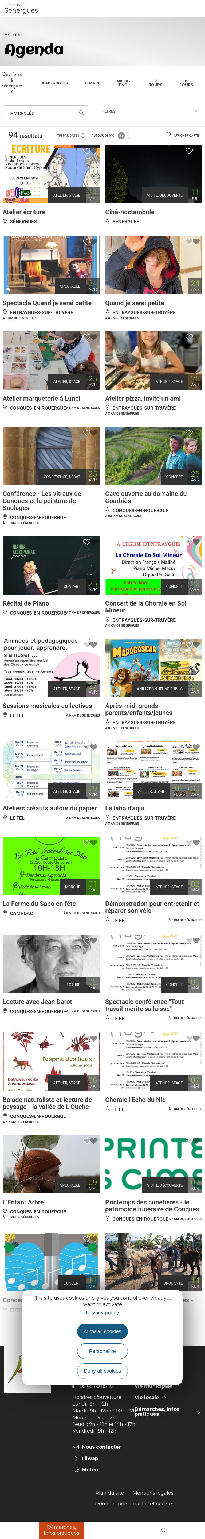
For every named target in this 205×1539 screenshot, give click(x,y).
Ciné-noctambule (129, 212)
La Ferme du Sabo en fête (39, 904)
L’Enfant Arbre (23, 1202)
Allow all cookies (102, 1331)
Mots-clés (22, 113)
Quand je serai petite (134, 303)
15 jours (186, 83)
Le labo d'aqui (124, 808)
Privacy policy (102, 1313)
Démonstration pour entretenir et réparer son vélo (152, 907)
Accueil (13, 35)
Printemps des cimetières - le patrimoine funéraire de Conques (152, 1206)
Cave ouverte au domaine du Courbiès (146, 497)
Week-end (123, 83)
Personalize (102, 1351)
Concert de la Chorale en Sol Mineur (146, 607)
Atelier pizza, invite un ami (143, 398)
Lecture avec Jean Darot (37, 1001)
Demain (91, 83)
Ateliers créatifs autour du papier (50, 808)
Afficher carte (182, 135)
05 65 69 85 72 (97, 1386)
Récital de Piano (26, 603)
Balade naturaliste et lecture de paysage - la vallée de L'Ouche (47, 1103)
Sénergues (21, 8)
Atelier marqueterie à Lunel (41, 398)
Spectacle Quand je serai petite (47, 303)
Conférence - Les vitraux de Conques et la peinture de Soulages (42, 501)
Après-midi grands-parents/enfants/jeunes (138, 709)
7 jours (156, 83)
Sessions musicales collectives (47, 706)
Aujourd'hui (55, 83)
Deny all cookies (102, 1371)
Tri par (71, 135)
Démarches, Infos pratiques (61, 1530)
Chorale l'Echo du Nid (135, 1100)
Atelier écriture (24, 212)
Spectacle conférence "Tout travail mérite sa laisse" (144, 1005)
